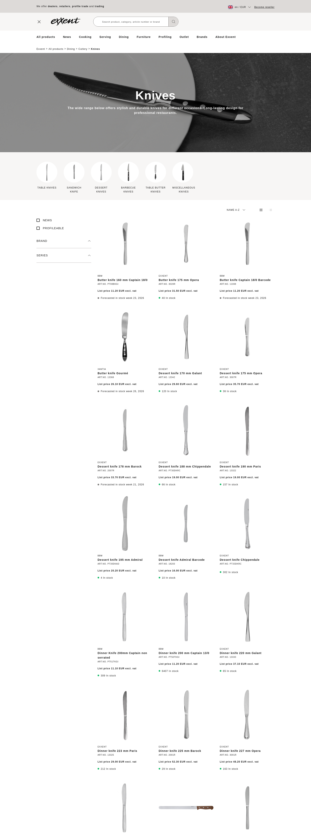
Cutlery (82, 45)
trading (99, 6)
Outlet (184, 36)
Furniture (144, 36)
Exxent (40, 45)
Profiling (165, 36)
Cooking (85, 36)
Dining (124, 36)
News (67, 36)
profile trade (80, 6)
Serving (105, 36)
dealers (53, 6)
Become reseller (264, 7)
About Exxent (225, 36)
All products (45, 36)
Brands (202, 36)
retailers (64, 6)
